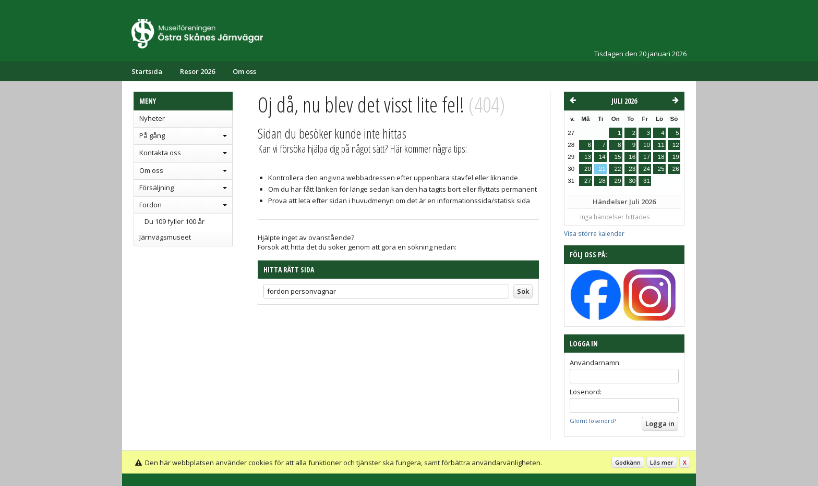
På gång (152, 135)
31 (646, 181)
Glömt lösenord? (593, 421)
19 (675, 157)
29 (617, 181)
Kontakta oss (160, 152)
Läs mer (661, 462)
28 (602, 181)
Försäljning (156, 187)
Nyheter (152, 118)
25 (661, 169)
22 (617, 169)
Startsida (146, 71)
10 (646, 145)
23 (632, 169)
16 (632, 157)
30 (632, 181)
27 (587, 181)
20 (587, 169)
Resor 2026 (197, 71)
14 (602, 157)
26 (675, 169)
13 (587, 157)
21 (602, 169)
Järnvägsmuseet (165, 237)
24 (646, 169)
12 (675, 145)
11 (661, 145)
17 (646, 157)
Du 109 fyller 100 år (174, 221)
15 (617, 157)
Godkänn (628, 462)
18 (661, 157)
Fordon (150, 204)
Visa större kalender (594, 233)
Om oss (244, 71)
